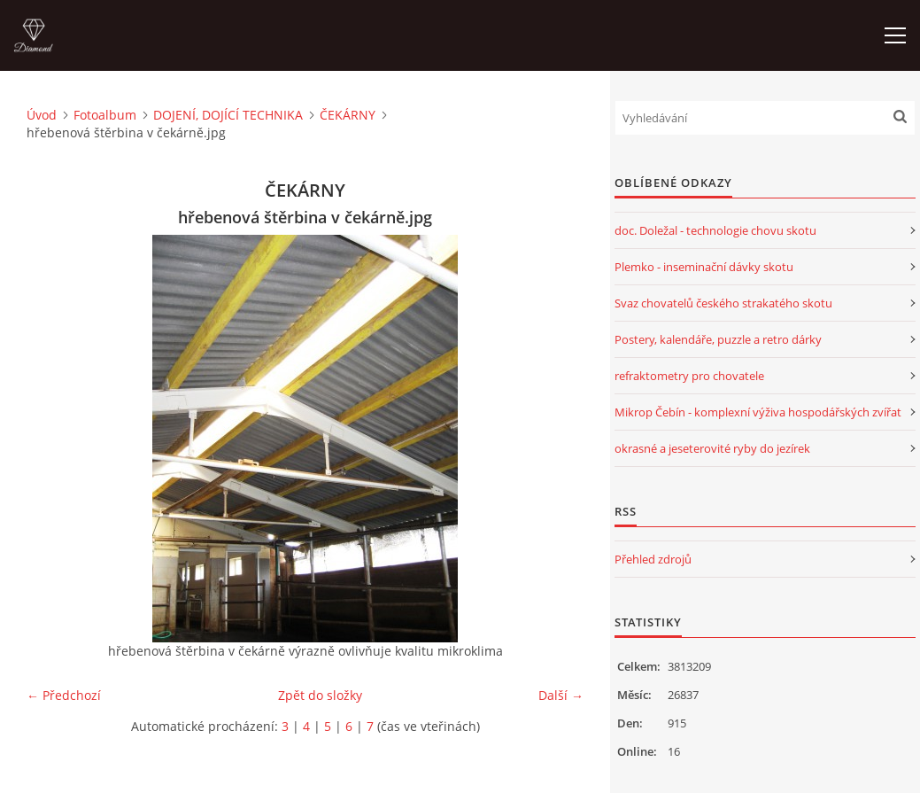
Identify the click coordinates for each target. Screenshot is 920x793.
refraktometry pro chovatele (689, 376)
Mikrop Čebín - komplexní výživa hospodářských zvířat (758, 412)
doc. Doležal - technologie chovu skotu (715, 230)
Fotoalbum (104, 114)
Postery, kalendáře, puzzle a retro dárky (718, 339)
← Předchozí (64, 695)
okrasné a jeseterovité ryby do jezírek (712, 448)
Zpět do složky (320, 695)
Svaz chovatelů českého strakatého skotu (723, 303)
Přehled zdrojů (653, 559)
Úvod (42, 114)
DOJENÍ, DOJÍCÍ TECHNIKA (228, 114)
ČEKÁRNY (347, 114)
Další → (561, 695)
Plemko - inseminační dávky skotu (704, 267)
